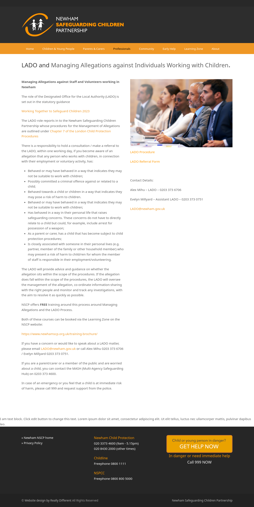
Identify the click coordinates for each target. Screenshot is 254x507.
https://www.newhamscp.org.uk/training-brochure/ (59, 334)
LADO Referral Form (145, 161)
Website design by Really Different (48, 500)
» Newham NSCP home (37, 438)
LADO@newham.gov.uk (58, 348)
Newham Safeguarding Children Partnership (202, 500)
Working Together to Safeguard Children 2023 (56, 111)
